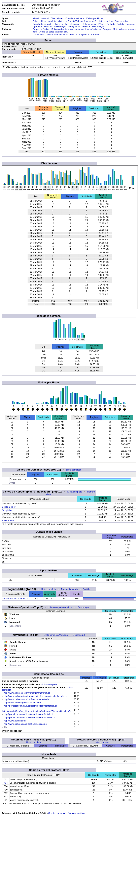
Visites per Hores (94, 18)
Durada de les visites (43, 24)
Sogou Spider (8, 507)
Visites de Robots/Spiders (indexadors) (77, 21)
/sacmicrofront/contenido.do (15, 598)
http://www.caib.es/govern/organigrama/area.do (27, 693)
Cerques (107, 29)
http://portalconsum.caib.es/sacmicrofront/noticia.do (29, 714)
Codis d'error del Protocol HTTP (61, 34)
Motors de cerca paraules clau (53, 31)
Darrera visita (121, 21)
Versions (48, 26)
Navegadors (74, 26)
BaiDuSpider (8, 520)
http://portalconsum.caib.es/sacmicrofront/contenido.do (31, 706)
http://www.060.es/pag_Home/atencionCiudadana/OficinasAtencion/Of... (37, 711)
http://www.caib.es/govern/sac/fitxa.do (22, 702)
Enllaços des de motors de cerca (67, 29)
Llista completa (48, 21)
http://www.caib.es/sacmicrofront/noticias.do (25, 724)
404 (5, 783)
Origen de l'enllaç (41, 29)
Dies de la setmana (74, 18)
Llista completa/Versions (60, 607)
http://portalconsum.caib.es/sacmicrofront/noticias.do (29, 717)
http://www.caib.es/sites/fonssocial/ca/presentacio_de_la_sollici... (35, 696)
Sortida (120, 24)
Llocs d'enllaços (93, 29)
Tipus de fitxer (62, 24)
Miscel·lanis (38, 34)
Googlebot (7, 510)
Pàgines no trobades (89, 34)
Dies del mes (57, 18)
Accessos (75, 24)
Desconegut (60, 26)
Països (36, 21)
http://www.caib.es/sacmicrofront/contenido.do (26, 699)
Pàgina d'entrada (106, 24)
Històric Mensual (41, 18)
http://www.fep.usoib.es (15, 720)
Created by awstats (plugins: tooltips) (66, 813)
